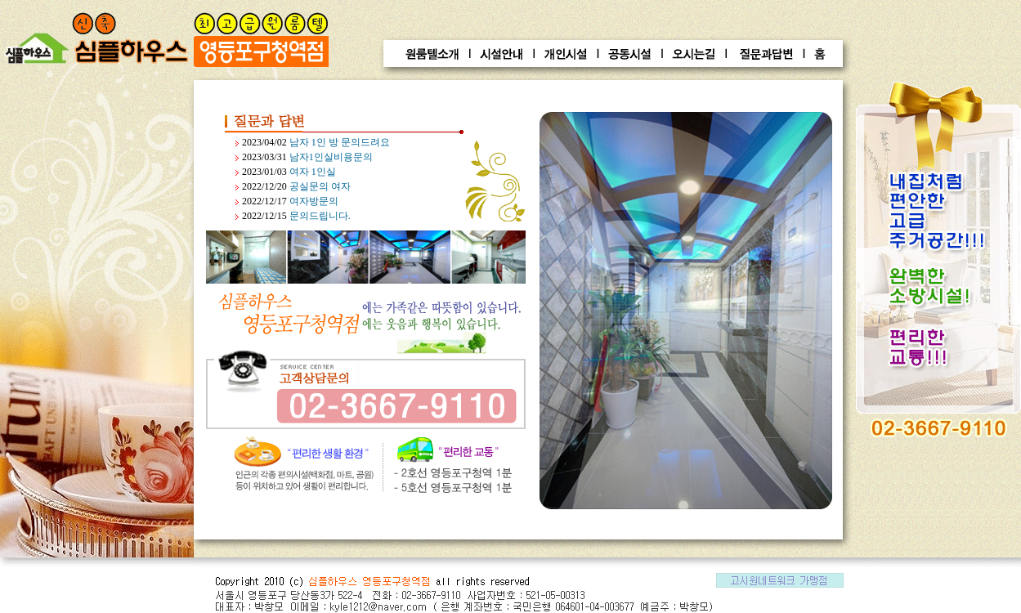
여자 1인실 (312, 171)
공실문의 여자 (320, 186)
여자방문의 (313, 201)
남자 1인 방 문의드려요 (339, 142)
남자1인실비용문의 (331, 157)
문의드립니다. (320, 215)
